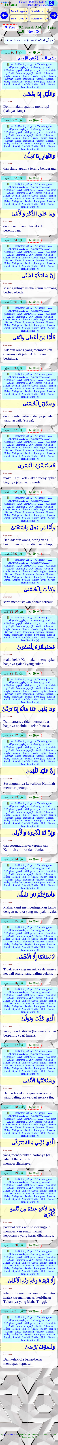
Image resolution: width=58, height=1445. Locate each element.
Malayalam (17, 81)
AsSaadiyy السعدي (40, 67)
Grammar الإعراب (24, 73)
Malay (7, 81)
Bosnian (16, 76)
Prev (10, 27)
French (52, 76)
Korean (50, 78)
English (43, 76)
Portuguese (39, 81)
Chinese (26, 76)
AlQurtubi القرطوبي (18, 67)
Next (33, 32)
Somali (7, 84)
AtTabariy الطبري (44, 64)
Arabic (38, 73)
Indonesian (28, 78)
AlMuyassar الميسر (34, 70)
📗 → (10, 64)
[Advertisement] (29, 1401)
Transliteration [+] (30, 87)
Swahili (26, 84)
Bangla (6, 76)
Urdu (43, 84)
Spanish (16, 84)
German (9, 78)
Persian (28, 81)
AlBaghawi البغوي (13, 70)
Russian (51, 81)
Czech (35, 76)
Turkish (35, 84)
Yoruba (51, 84)
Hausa (18, 78)
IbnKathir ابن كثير (24, 64)
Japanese (40, 78)
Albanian (48, 73)
